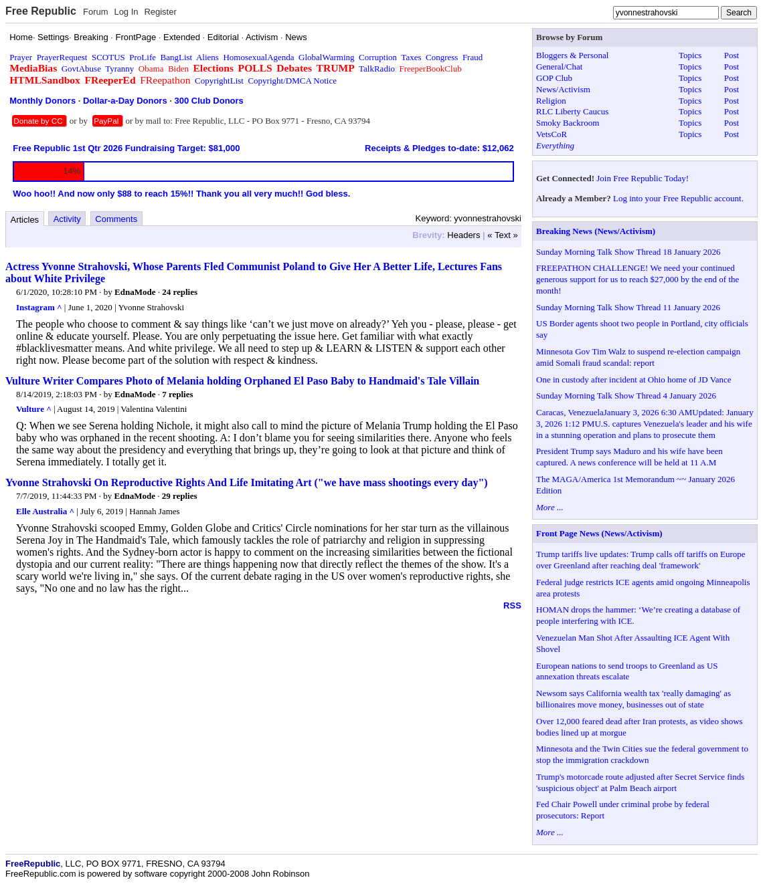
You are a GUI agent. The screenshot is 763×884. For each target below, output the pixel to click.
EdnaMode (134, 292)
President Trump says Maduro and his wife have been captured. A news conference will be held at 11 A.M (629, 456)
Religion (551, 101)
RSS (512, 605)
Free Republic (40, 11)
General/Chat (559, 67)
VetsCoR (551, 134)
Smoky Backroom (567, 123)
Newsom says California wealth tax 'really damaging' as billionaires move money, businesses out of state (633, 698)
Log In (126, 12)
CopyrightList (219, 81)
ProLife (142, 57)
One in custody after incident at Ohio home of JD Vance (633, 379)
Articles (25, 220)
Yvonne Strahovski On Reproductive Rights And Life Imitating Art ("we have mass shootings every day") (246, 482)
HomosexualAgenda (258, 57)
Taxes (411, 57)
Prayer (20, 57)
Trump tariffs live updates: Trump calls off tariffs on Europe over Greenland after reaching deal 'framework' (641, 559)
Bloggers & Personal (572, 55)
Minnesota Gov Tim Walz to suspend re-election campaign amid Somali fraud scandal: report (638, 357)
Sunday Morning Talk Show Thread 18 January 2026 (628, 252)
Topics (690, 55)
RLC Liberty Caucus (572, 111)
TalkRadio (377, 69)
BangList (177, 57)
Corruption (378, 57)
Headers (463, 235)
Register (160, 12)
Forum (95, 12)
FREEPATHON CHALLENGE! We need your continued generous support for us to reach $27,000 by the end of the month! (637, 279)
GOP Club (554, 78)
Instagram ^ (39, 307)
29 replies (179, 496)
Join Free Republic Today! (642, 178)
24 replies (179, 292)
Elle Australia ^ (45, 511)
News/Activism (563, 89)
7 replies (177, 394)
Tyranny (119, 69)
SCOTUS (108, 57)
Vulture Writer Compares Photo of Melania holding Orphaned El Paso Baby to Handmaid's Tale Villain (242, 380)
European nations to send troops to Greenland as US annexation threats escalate (627, 671)
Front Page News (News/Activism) (599, 533)
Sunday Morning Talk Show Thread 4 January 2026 (626, 396)
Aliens (207, 57)
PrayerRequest (62, 57)
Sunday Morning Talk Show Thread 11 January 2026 (628, 307)
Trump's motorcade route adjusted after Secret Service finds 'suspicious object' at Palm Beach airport (640, 782)
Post (731, 55)
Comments (116, 219)
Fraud (472, 57)
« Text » (502, 235)
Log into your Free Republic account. (678, 198)
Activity (67, 219)
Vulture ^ (34, 409)
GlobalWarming (326, 57)
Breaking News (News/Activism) (595, 231)
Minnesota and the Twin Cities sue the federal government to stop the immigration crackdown (642, 754)
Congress (442, 57)
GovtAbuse (81, 69)
